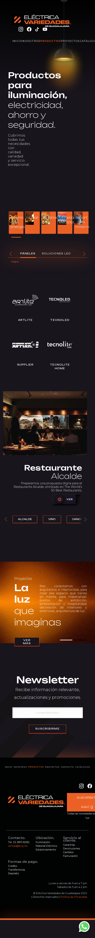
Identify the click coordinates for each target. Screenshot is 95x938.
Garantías (69, 862)
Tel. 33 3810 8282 (19, 860)
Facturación (70, 874)
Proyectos (70, 41)
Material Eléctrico (46, 864)
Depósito (13, 891)
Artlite (22, 335)
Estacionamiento (46, 867)
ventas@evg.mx (18, 864)
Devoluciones (71, 866)
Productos (50, 41)
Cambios (68, 870)
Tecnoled (51, 335)
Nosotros (31, 41)
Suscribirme (47, 747)
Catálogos (82, 785)
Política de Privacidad (73, 915)
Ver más (27, 660)
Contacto (67, 785)
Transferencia (16, 887)
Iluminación (43, 860)
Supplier (22, 381)
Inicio (17, 41)
